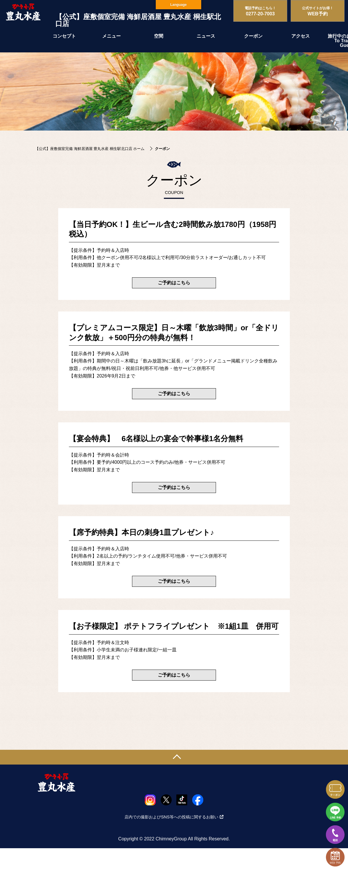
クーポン (253, 36)
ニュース (206, 36)
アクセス (300, 36)
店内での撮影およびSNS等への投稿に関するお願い (174, 817)
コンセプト (64, 36)
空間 (158, 36)
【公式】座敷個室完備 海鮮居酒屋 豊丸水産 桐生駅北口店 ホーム (89, 148)
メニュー (111, 36)
